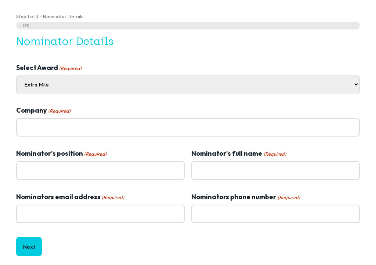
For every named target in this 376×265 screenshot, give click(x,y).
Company (43, 110)
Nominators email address (70, 196)
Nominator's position (61, 153)
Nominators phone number (245, 196)
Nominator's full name (238, 153)
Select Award (49, 67)
